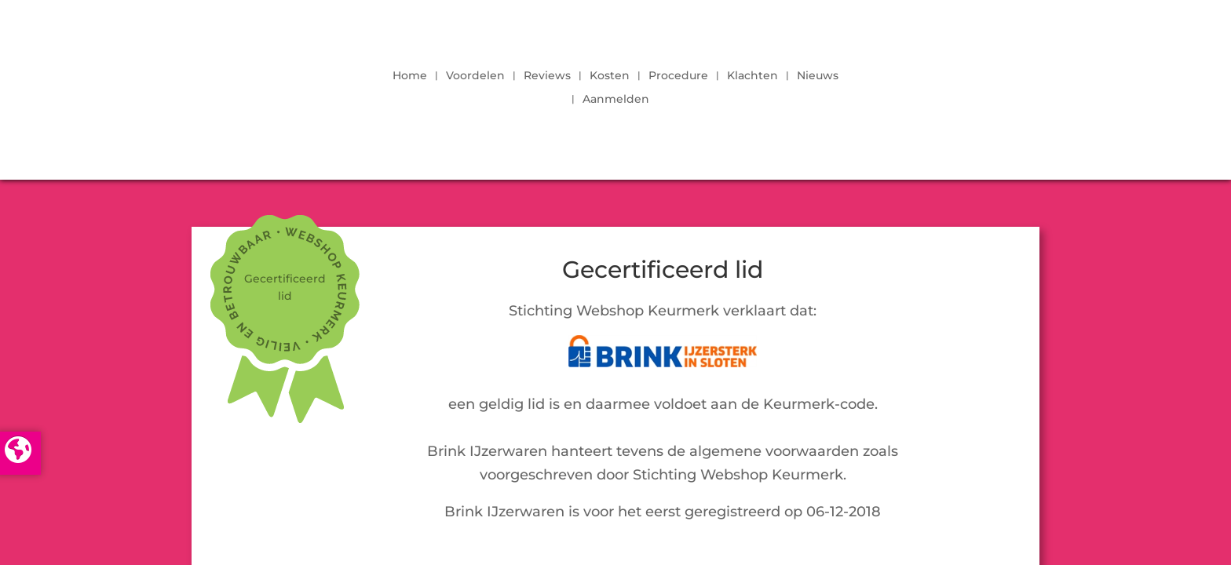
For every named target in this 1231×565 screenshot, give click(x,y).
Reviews (547, 76)
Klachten (752, 76)
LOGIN (996, 83)
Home (410, 76)
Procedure (678, 76)
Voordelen (475, 76)
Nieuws (817, 76)
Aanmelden (616, 99)
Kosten (610, 76)
